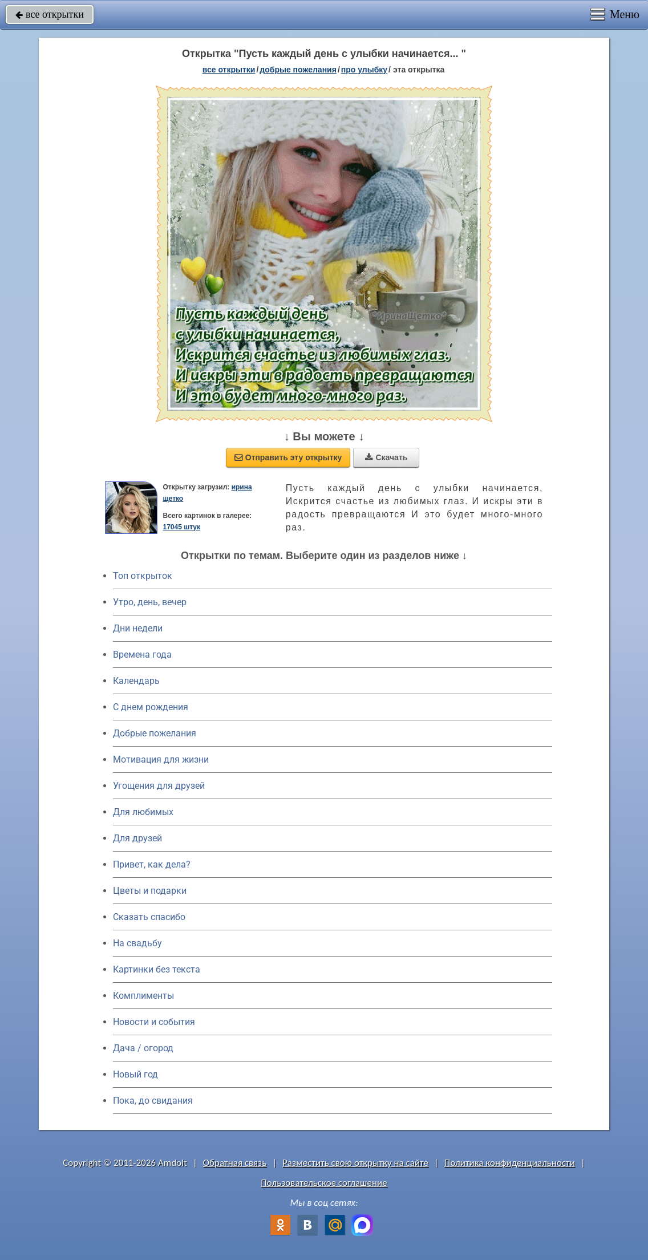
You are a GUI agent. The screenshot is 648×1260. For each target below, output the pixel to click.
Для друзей (137, 838)
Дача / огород (143, 1048)
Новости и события (154, 1021)
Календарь (136, 680)
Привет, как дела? (152, 864)
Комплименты (143, 995)
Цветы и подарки (150, 890)
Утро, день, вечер (150, 602)
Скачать (386, 457)
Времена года (142, 654)
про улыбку (364, 69)
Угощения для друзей (159, 785)
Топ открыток (142, 575)
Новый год (135, 1074)
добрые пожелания (298, 69)
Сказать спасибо (149, 916)
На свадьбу (137, 943)
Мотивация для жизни (161, 759)
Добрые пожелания (154, 733)
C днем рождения (150, 707)
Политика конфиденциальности (509, 1163)
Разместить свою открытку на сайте (355, 1163)
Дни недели (138, 628)
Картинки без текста (156, 969)
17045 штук (181, 527)
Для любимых (143, 812)
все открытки (49, 14)
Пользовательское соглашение (324, 1183)
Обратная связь (235, 1163)
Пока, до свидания (153, 1100)
